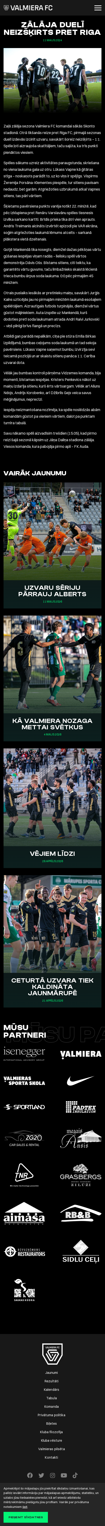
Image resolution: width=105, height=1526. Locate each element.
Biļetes (51, 1423)
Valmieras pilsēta (51, 1449)
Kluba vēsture (51, 1440)
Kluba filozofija (51, 1432)
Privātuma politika (51, 1415)
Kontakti (51, 1457)
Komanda (51, 1406)
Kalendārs (51, 1389)
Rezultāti (52, 1381)
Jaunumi (51, 1373)
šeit (24, 1507)
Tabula (51, 1398)
